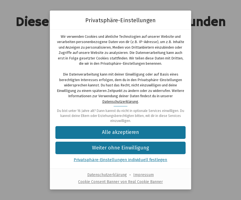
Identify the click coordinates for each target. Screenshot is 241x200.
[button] (120, 148)
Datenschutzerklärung (120, 101)
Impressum (143, 174)
